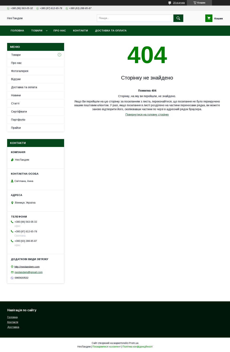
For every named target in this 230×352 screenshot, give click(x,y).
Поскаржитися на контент (106, 346)
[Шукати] (178, 18)
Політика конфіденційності (138, 346)
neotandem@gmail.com (29, 272)
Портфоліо (18, 119)
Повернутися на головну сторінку (147, 114)
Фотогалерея (19, 71)
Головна (17, 30)
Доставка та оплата (110, 30)
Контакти (80, 30)
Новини (16, 95)
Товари (36, 30)
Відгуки (16, 79)
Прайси (16, 127)
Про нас (59, 30)
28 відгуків (179, 2)
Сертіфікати (19, 111)
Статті (15, 103)
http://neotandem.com (27, 266)
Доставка (13, 327)
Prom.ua (133, 343)
